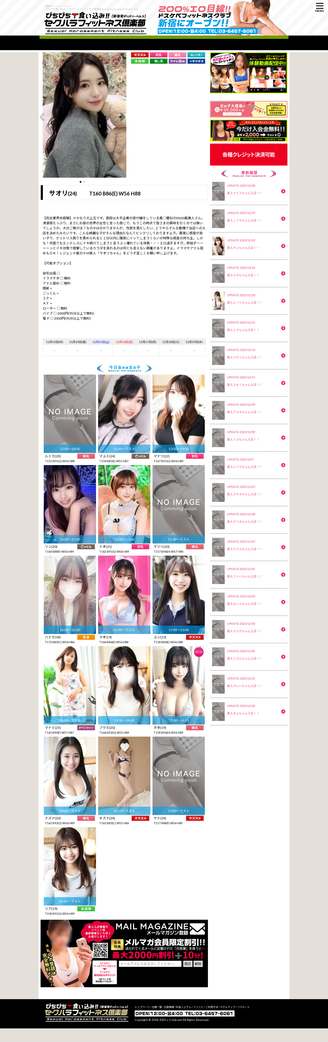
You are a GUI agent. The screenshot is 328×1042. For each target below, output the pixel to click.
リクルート (243, 1020)
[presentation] (150, 990)
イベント (198, 1020)
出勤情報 (169, 1020)
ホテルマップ (227, 1020)
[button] (80, 193)
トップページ (142, 1020)
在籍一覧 (157, 1020)
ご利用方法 (211, 1020)
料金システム (183, 1020)
